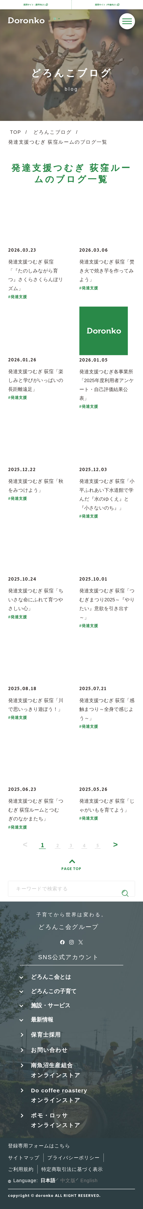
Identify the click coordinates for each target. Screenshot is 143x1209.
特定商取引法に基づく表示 (72, 1169)
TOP (15, 132)
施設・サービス (51, 1005)
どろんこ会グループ (68, 927)
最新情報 (42, 1019)
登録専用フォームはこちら (39, 1145)
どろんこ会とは (51, 977)
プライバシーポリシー (73, 1157)
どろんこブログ (52, 132)
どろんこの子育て (54, 991)
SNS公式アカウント (68, 957)
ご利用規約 (21, 1169)
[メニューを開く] (127, 21)
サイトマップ (24, 1157)
